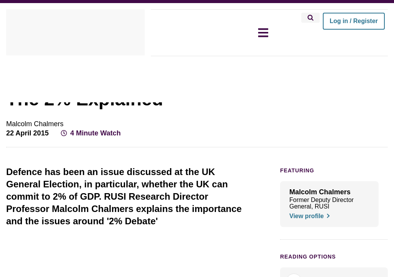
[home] (75, 32)
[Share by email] (367, 153)
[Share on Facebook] (325, 153)
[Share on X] (339, 153)
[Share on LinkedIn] (353, 153)
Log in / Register (354, 21)
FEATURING (295, 192)
